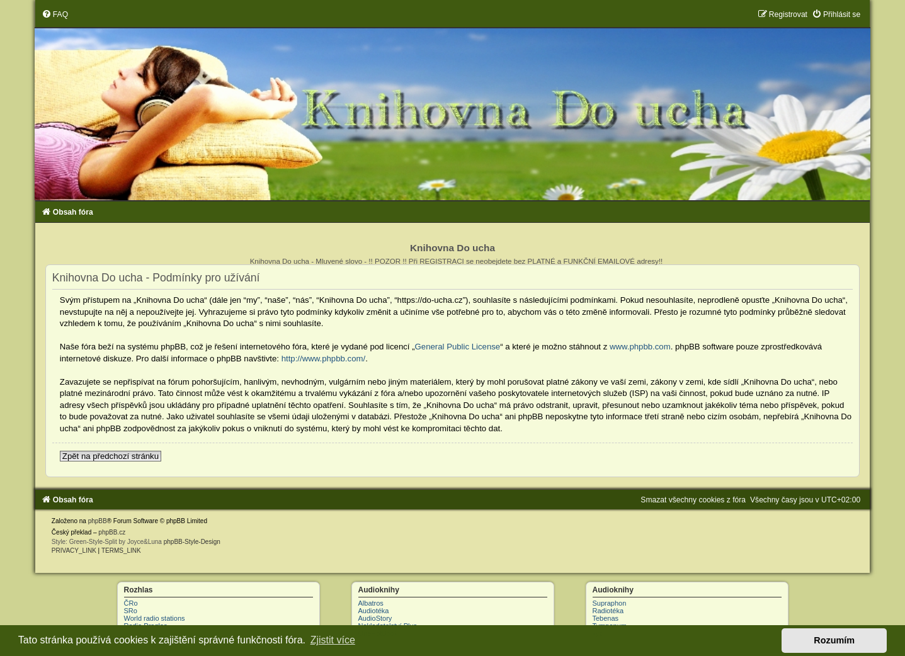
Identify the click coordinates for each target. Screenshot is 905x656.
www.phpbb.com (640, 346)
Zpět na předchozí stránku (110, 456)
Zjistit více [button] (332, 640)
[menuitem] (55, 14)
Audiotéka (373, 610)
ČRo (131, 603)
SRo (130, 610)
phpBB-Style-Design (192, 541)
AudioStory (375, 618)
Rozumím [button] (834, 640)
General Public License (458, 346)
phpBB (97, 520)
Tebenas (606, 618)
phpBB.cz (111, 532)
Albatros (371, 603)
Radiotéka (608, 610)
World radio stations (154, 618)
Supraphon (610, 603)
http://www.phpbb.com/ (323, 358)
